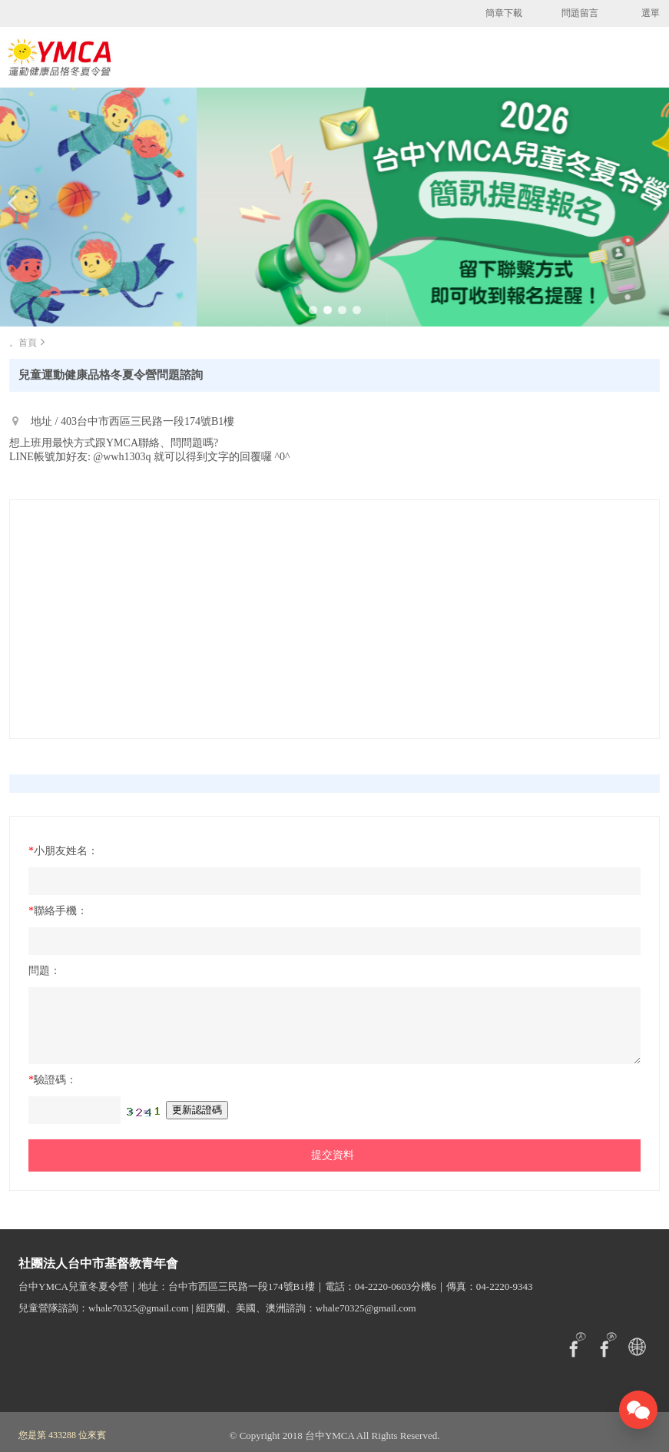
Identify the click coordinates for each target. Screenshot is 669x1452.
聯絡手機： (58, 911)
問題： (44, 970)
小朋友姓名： (63, 851)
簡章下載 (503, 13)
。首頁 (23, 342)
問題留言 (579, 13)
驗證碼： (52, 1080)
